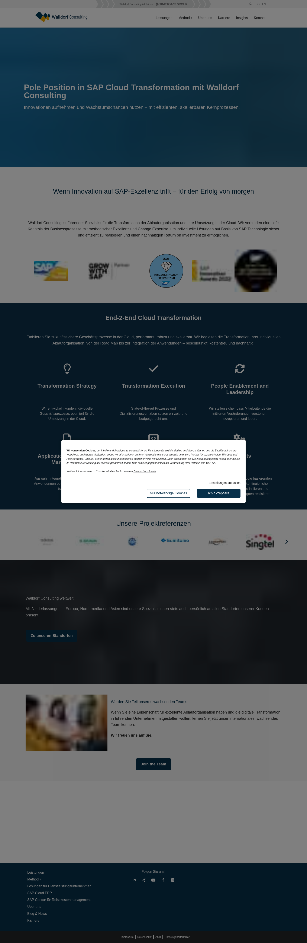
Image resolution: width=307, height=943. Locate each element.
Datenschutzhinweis (144, 471)
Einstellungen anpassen (224, 483)
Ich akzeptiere (218, 493)
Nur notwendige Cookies (168, 493)
